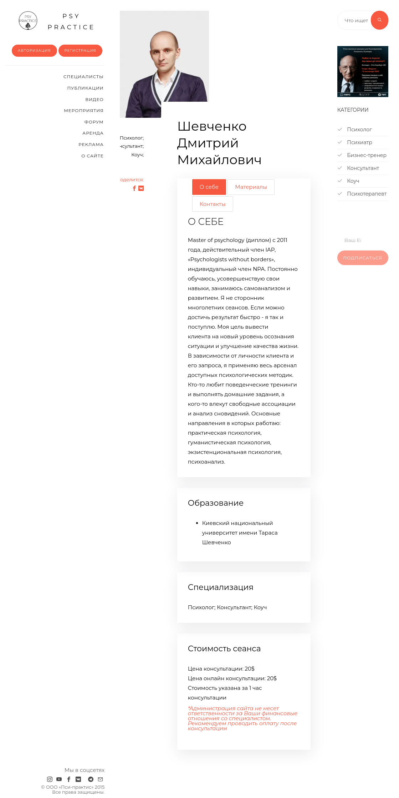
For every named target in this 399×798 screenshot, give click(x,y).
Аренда (92, 133)
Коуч (348, 181)
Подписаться (362, 263)
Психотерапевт (362, 194)
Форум (94, 122)
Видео (94, 99)
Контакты (213, 204)
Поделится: (130, 179)
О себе (209, 186)
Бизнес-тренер (362, 155)
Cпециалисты (83, 76)
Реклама (90, 144)
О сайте (92, 155)
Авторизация (34, 50)
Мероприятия (83, 110)
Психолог (354, 129)
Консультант (358, 168)
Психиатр (354, 142)
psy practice (57, 21)
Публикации (85, 88)
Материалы (251, 186)
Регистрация (80, 50)
